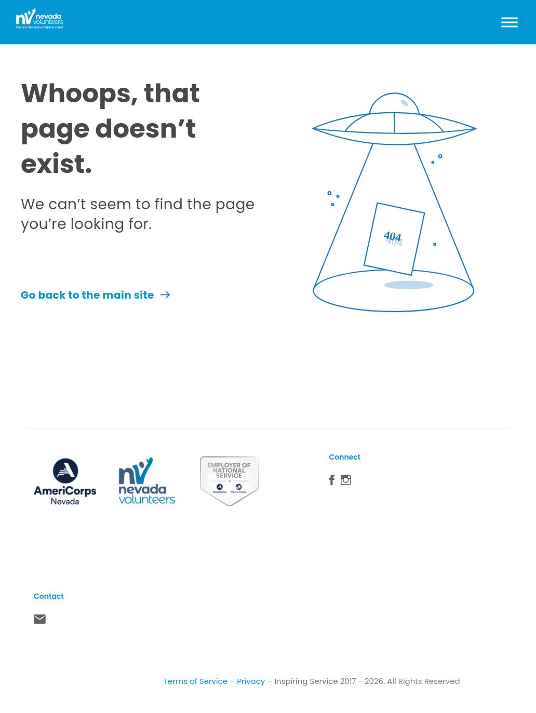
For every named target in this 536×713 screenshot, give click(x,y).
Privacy (251, 681)
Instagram (346, 482)
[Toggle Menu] (509, 22)
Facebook (331, 482)
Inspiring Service (306, 681)
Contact (40, 621)
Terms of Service (195, 681)
